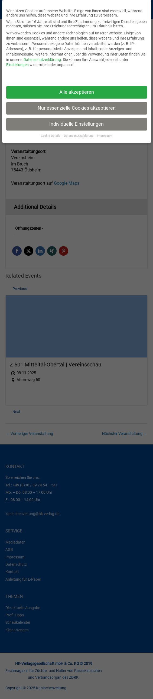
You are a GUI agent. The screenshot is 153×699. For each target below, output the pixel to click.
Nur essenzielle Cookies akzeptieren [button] (77, 108)
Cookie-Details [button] (51, 136)
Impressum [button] (104, 136)
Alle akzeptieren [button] (76, 92)
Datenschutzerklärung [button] (79, 136)
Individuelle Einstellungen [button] (76, 124)
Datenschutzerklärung (42, 59)
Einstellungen (17, 65)
